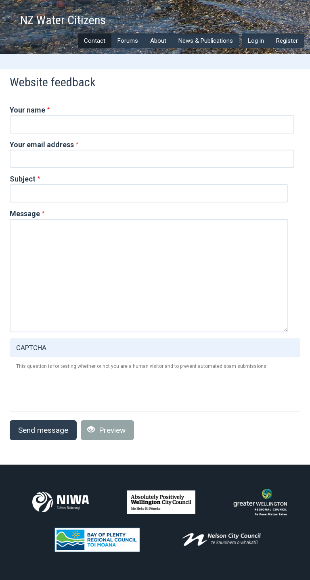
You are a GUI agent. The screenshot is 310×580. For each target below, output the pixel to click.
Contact (94, 40)
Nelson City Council (221, 539)
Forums (127, 40)
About (158, 40)
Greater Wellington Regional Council (260, 502)
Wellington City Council (161, 502)
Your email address (42, 144)
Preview (106, 430)
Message (25, 213)
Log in (256, 40)
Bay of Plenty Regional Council (97, 540)
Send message (43, 430)
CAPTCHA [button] (31, 348)
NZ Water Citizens (63, 20)
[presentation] (77, 389)
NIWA (60, 502)
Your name (27, 110)
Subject (23, 179)
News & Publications (205, 40)
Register (287, 40)
